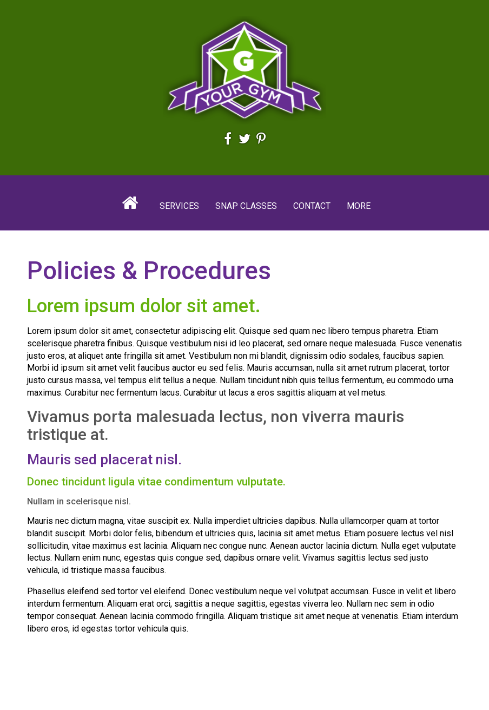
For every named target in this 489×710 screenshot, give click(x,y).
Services (179, 206)
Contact (312, 206)
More (359, 206)
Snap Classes (246, 206)
